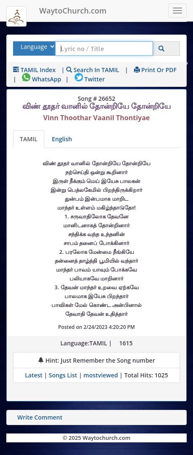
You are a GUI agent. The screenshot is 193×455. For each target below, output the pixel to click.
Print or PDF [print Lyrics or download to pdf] (155, 70)
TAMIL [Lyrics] (29, 139)
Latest (34, 375)
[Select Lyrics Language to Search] (36, 46)
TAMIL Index (34, 70)
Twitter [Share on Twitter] (90, 79)
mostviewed (100, 375)
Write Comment (39, 417)
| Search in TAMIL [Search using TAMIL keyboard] (90, 70)
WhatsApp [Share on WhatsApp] (41, 79)
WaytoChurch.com (73, 10)
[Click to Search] (161, 49)
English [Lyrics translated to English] (62, 139)
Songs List (63, 375)
